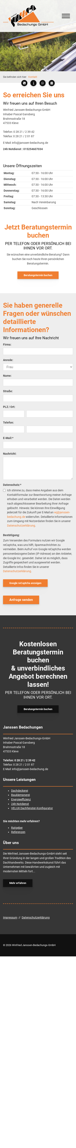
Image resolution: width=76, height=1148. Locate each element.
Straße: (8, 391)
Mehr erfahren (17, 883)
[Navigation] (66, 16)
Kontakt (32, 77)
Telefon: (8, 422)
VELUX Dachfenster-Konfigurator (32, 808)
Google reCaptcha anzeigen (25, 583)
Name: (7, 376)
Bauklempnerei (20, 795)
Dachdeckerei (19, 790)
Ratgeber (17, 828)
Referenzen (18, 832)
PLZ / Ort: (9, 407)
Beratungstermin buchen (38, 275)
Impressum (10, 917)
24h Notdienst (20, 804)
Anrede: (8, 360)
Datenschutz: (12, 485)
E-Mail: (8, 438)
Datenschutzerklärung (21, 525)
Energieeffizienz (21, 799)
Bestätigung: (11, 535)
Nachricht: (9, 453)
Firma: (7, 344)
